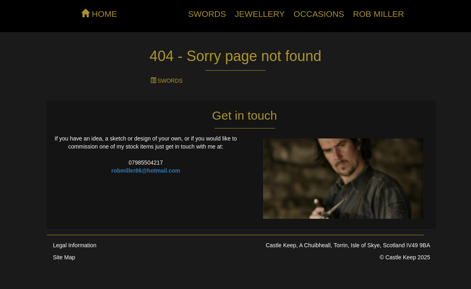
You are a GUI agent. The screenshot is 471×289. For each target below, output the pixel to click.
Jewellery (260, 13)
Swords (207, 13)
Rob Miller (378, 13)
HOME (99, 13)
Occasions (319, 13)
